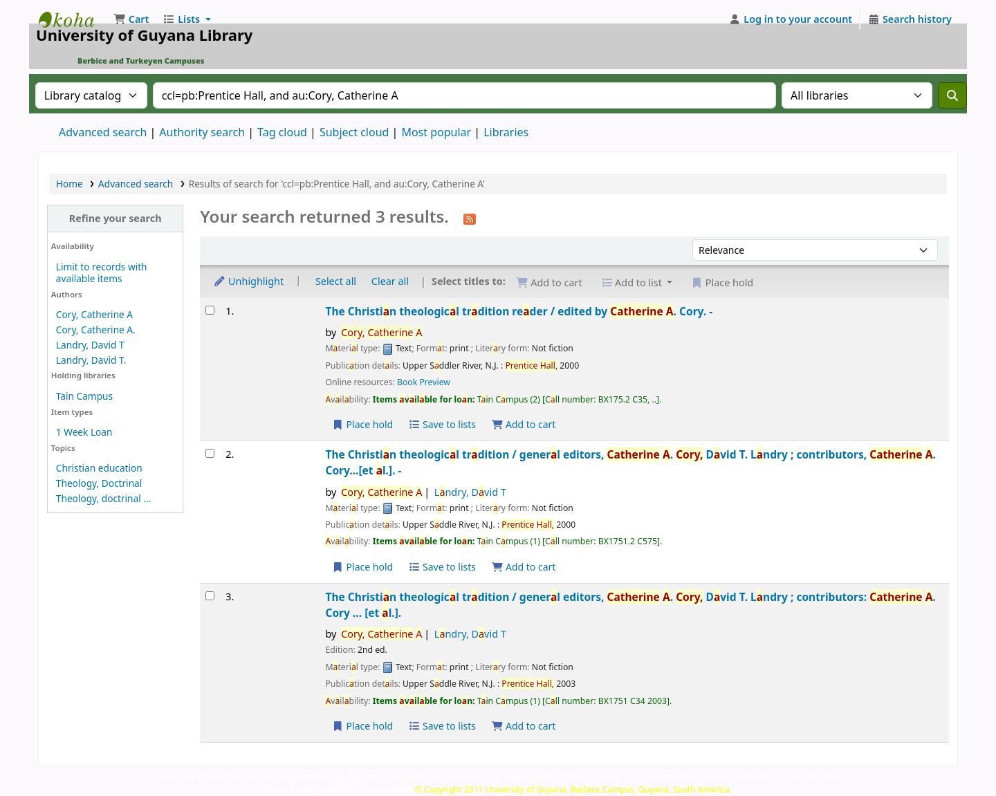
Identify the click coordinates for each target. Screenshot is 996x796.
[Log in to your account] (790, 19)
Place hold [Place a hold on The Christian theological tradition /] (362, 566)
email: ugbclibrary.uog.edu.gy (355, 789)
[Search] (952, 95)
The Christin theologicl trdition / (630, 462)
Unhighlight (248, 281)
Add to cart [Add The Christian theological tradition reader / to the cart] (523, 424)
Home (69, 183)
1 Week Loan (84, 431)
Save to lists (442, 424)
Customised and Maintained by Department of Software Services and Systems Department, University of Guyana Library (613, 777)
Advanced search (103, 132)
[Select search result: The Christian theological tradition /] (209, 453)
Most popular (436, 132)
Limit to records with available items (101, 272)
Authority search (202, 132)
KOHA (208, 777)
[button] (131, 19)
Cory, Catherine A (94, 314)
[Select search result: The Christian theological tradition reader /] (209, 310)
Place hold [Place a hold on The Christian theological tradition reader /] (362, 424)
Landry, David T (90, 344)
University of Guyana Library (73, 19)
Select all (335, 281)
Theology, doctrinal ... (103, 498)
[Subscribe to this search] (469, 218)
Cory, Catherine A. (96, 329)
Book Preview (423, 382)
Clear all (390, 281)
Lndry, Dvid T (470, 492)
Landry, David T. (91, 360)
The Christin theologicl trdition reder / (518, 311)
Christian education (99, 467)
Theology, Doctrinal (99, 483)
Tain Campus (84, 395)
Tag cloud (282, 132)
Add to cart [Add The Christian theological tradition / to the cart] (523, 566)
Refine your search (115, 218)
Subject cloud (354, 132)
